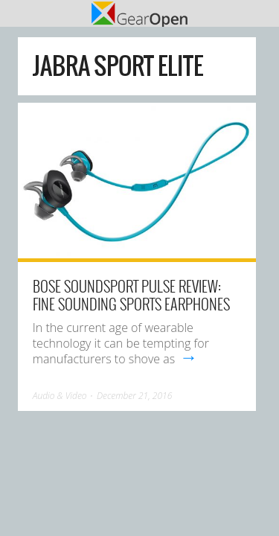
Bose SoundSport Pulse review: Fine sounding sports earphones (131, 295)
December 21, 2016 (134, 395)
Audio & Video (60, 395)
